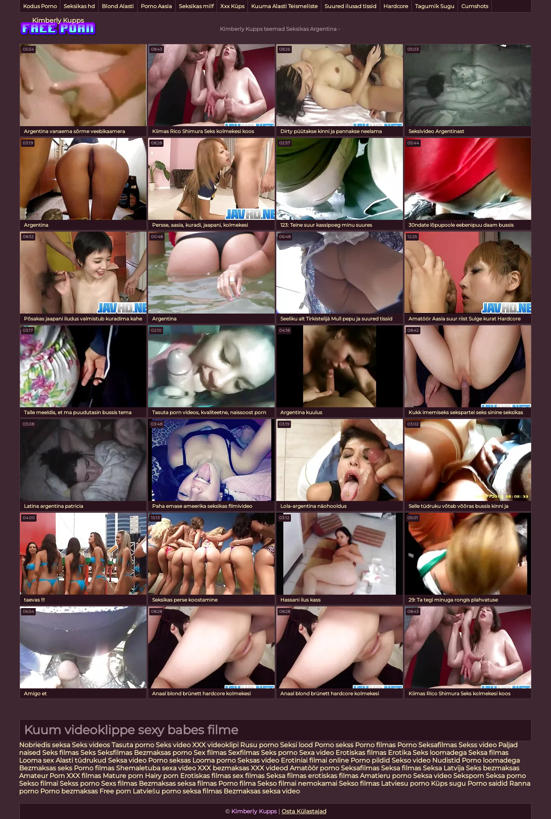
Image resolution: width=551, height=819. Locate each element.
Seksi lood (297, 745)
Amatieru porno (385, 776)
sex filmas (248, 776)
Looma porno (214, 760)
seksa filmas (202, 791)
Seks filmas (60, 753)
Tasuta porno (133, 745)
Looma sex (37, 760)
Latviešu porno (157, 791)
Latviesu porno (406, 783)
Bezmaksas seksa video (262, 791)
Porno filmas (375, 745)
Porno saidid (487, 783)
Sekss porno (80, 783)
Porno (407, 745)
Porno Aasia (156, 6)
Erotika (400, 753)
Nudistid (447, 760)
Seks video (173, 745)
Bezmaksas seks (45, 768)
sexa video (179, 768)
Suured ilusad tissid (351, 6)
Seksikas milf (196, 6)
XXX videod (270, 768)
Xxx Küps (232, 6)
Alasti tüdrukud (81, 760)
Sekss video (478, 745)
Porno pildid (370, 760)
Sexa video (317, 753)
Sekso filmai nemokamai (297, 783)
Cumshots (474, 6)
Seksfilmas (115, 753)
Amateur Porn (42, 776)
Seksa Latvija (444, 768)
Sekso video (412, 760)
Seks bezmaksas (492, 768)
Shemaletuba (138, 768)
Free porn (115, 791)
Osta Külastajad (304, 811)
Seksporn (468, 776)
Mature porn (123, 776)
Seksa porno (506, 776)
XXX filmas (84, 776)
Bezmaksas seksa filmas (178, 783)
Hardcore (395, 6)
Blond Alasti (118, 6)
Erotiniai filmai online (315, 760)
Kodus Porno (40, 6)
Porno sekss (333, 745)
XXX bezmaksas (223, 768)
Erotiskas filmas (362, 753)
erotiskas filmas (333, 776)
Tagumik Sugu (434, 6)
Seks (88, 753)
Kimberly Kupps (58, 20)
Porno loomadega (491, 760)
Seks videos (91, 745)
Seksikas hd (79, 6)
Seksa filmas (488, 753)
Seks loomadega (440, 753)
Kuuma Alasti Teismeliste (284, 6)
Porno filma (237, 783)
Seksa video (128, 760)
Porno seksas (170, 760)
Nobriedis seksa (45, 745)
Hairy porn (162, 776)
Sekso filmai (38, 783)
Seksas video (259, 760)
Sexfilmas (243, 753)
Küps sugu (448, 783)
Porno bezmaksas (69, 791)
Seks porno (279, 753)
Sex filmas (210, 753)
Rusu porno (259, 745)
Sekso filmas (360, 783)
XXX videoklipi (215, 745)
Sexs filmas (119, 783)
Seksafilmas (437, 745)
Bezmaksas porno (163, 753)
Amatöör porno (314, 768)
